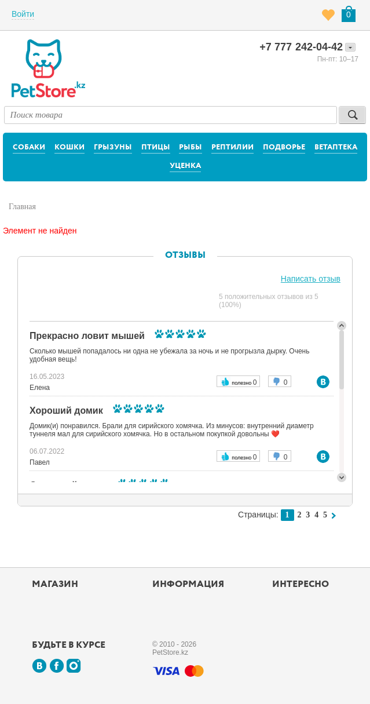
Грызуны (113, 147)
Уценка (185, 166)
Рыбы (190, 147)
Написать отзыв (310, 278)
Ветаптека (335, 147)
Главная (22, 206)
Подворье (284, 147)
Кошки (69, 147)
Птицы (155, 147)
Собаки (29, 147)
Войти (23, 14)
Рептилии (232, 147)
